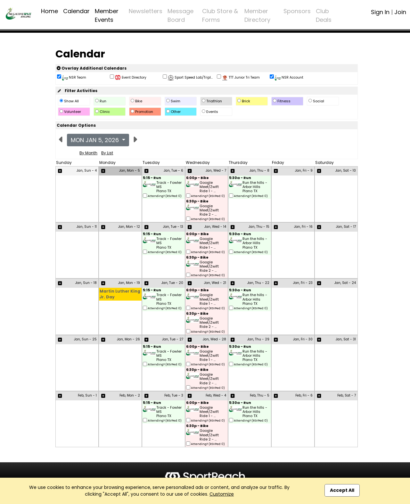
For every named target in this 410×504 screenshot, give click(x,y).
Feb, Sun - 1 (87, 395)
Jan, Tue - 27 (172, 339)
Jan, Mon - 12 (129, 226)
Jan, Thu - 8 (259, 170)
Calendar (76, 11)
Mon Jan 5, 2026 (95, 140)
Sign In (380, 12)
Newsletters (145, 11)
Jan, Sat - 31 (346, 339)
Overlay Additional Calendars (92, 68)
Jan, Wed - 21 (215, 282)
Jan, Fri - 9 (304, 170)
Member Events (107, 15)
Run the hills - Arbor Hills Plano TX (254, 187)
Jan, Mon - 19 (129, 282)
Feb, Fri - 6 (304, 395)
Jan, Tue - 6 (173, 170)
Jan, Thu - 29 (258, 339)
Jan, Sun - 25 (85, 339)
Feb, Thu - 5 (259, 395)
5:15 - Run (152, 178)
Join (400, 12)
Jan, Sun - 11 (87, 226)
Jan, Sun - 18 (86, 282)
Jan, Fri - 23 (303, 282)
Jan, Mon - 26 (128, 339)
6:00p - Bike (197, 178)
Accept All (342, 490)
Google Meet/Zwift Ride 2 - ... (209, 210)
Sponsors (297, 11)
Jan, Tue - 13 (173, 226)
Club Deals (324, 15)
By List (107, 153)
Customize (221, 494)
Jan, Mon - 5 (129, 170)
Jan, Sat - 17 (346, 226)
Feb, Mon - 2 (129, 395)
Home (49, 11)
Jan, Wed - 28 (214, 339)
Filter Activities (77, 90)
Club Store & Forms (220, 15)
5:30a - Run (240, 178)
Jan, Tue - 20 (172, 282)
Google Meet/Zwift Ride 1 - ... (209, 187)
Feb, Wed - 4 (216, 395)
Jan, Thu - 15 (259, 226)
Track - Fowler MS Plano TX (169, 187)
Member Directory (257, 15)
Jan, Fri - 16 (303, 226)
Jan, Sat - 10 (345, 170)
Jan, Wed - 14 (215, 226)
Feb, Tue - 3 (173, 395)
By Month (88, 153)
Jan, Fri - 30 (303, 339)
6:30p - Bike (197, 202)
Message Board (180, 15)
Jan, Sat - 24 (345, 282)
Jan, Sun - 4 (87, 170)
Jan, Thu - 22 (258, 282)
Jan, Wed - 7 (216, 170)
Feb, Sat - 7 (346, 395)
